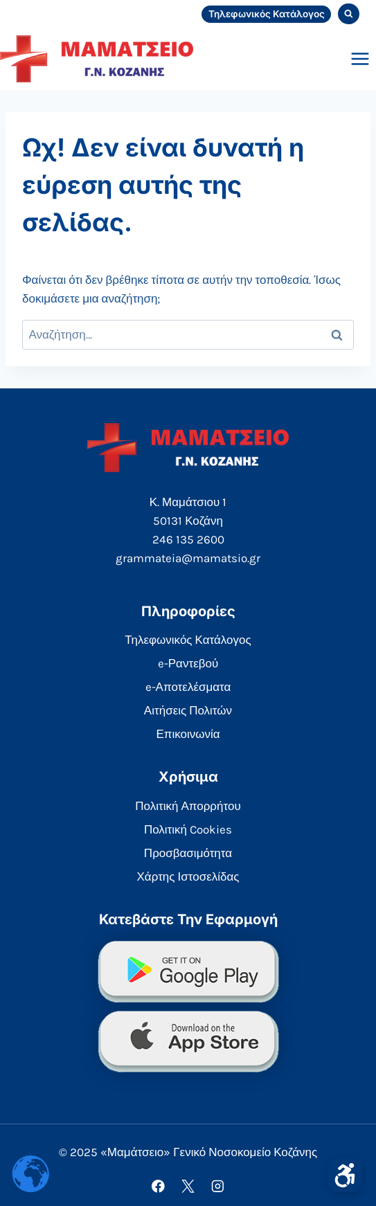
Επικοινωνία (188, 734)
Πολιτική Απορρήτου (187, 806)
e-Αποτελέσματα (188, 687)
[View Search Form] (348, 14)
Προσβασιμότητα (188, 853)
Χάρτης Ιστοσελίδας (188, 876)
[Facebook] (158, 1186)
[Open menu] (359, 58)
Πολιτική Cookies (188, 829)
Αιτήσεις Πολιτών (188, 710)
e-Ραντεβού (188, 663)
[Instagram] (218, 1186)
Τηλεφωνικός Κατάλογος (266, 13)
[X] (188, 1186)
